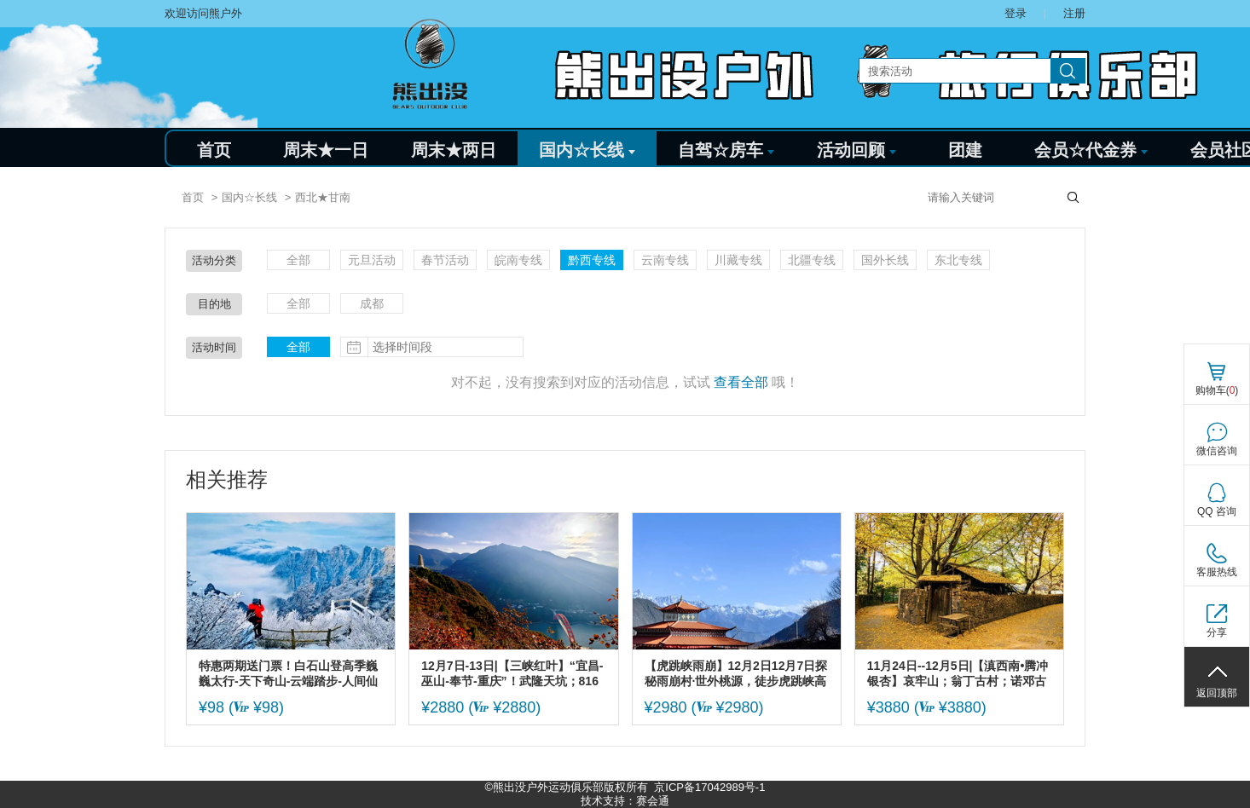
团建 (965, 150)
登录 (1015, 13)
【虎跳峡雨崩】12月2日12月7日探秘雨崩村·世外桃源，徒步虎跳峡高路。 (736, 674)
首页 (214, 150)
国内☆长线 (587, 150)
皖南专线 (518, 260)
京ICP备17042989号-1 (709, 787)
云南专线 (665, 260)
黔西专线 (592, 260)
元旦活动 (372, 260)
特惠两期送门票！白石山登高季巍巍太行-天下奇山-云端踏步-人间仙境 (288, 674)
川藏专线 (738, 260)
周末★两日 (453, 150)
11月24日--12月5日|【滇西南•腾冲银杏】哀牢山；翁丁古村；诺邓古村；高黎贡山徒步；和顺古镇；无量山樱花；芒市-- (958, 674)
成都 (372, 303)
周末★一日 (325, 150)
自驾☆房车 (726, 150)
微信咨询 (1216, 451)
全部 (298, 260)
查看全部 (741, 382)
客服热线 (1216, 572)
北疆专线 (812, 260)
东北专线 (958, 260)
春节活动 (445, 260)
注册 (1074, 13)
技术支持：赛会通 (625, 800)
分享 (1217, 632)
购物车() (1217, 390)
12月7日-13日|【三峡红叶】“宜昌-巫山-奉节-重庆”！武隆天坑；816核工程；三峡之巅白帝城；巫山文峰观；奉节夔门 (512, 674)
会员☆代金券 (1091, 150)
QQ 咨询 (1216, 511)
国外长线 (885, 260)
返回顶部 (1216, 693)
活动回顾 (856, 150)
